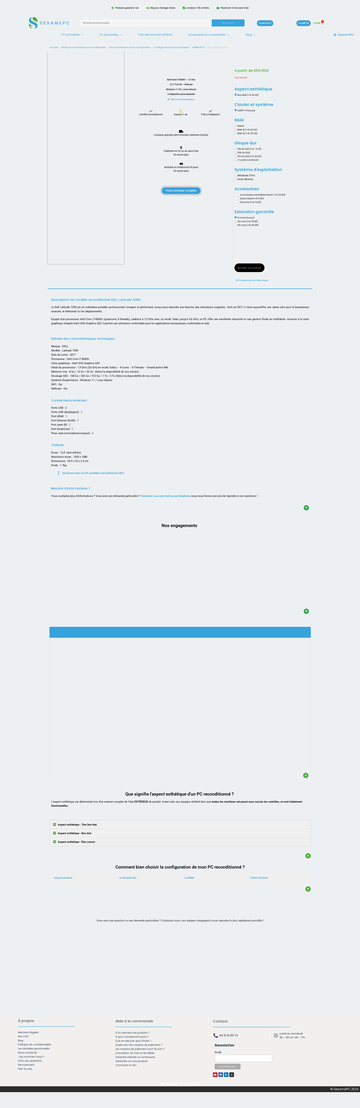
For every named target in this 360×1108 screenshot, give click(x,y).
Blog (251, 34)
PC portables (72, 34)
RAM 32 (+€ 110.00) (247, 133)
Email (218, 1052)
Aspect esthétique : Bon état (74, 833)
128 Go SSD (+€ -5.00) (249, 148)
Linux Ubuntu (245, 179)
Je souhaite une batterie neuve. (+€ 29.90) (262, 194)
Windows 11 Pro (246, 175)
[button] (180, 824)
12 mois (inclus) (245, 217)
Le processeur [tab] (63, 877)
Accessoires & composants (209, 34)
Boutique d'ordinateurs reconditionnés (83, 47)
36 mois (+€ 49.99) (247, 225)
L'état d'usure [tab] (259, 877)
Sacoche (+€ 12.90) (250, 202)
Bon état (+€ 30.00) (248, 94)
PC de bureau (110, 34)
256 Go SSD (243, 152)
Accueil (54, 47)
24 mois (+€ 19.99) (247, 221)
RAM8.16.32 (198, 47)
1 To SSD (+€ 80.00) (247, 160)
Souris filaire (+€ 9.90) (252, 198)
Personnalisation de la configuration (130, 47)
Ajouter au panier (249, 268)
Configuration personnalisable (171, 47)
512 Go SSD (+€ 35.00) (249, 156)
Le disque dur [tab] (127, 877)
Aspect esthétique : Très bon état (77, 824)
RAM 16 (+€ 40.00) (247, 129)
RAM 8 (240, 125)
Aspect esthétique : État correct (76, 842)
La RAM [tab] (189, 877)
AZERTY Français (246, 110)
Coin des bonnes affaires (155, 35)
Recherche (228, 22)
